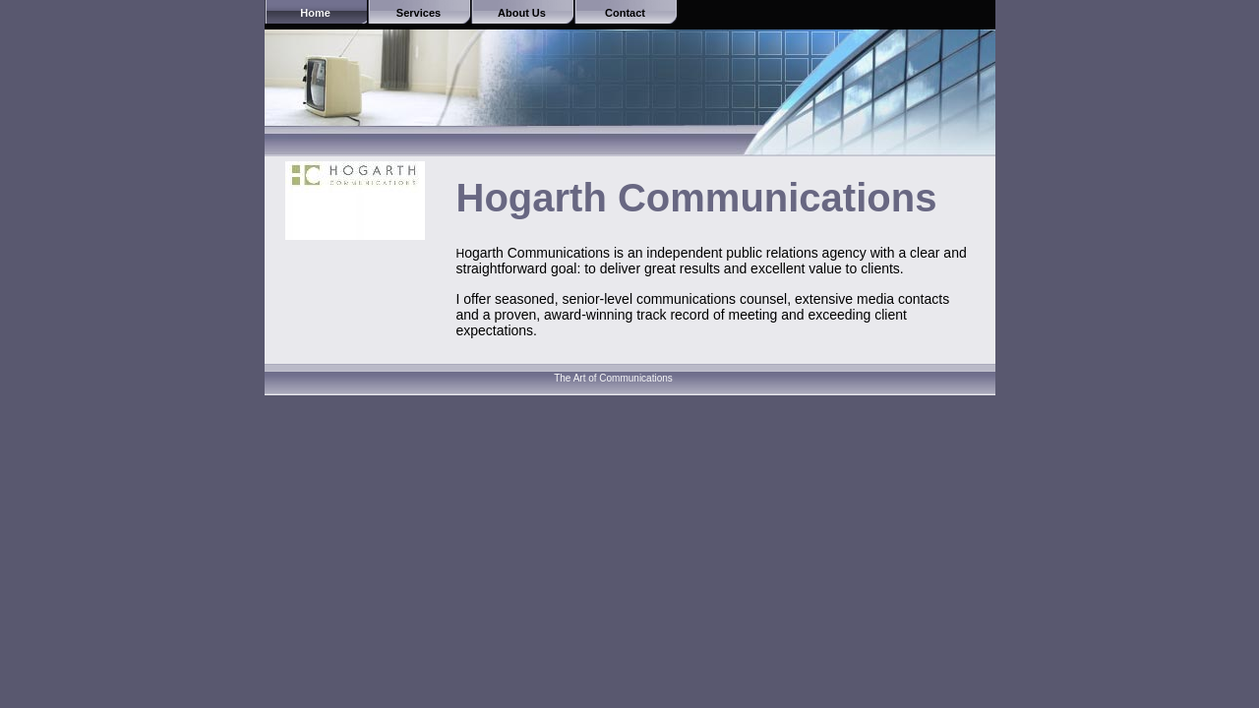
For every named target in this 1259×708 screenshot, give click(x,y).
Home (315, 13)
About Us (522, 13)
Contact (625, 13)
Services (418, 13)
